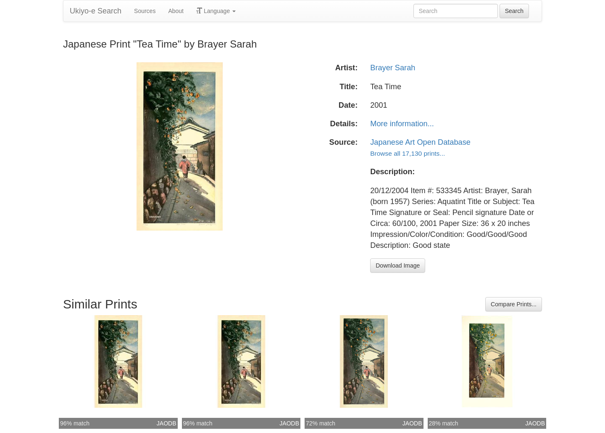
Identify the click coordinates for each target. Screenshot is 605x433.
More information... (402, 124)
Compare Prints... (514, 304)
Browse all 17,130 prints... (407, 153)
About (176, 11)
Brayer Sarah (392, 68)
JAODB (166, 423)
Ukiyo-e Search (95, 11)
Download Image (398, 265)
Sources (144, 11)
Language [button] (216, 11)
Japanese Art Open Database (420, 142)
